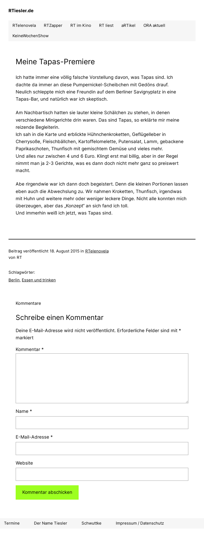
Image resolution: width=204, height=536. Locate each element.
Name (24, 411)
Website (24, 463)
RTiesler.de (20, 10)
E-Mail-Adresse (34, 437)
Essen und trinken (39, 279)
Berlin (14, 279)
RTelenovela (97, 251)
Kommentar (30, 349)
